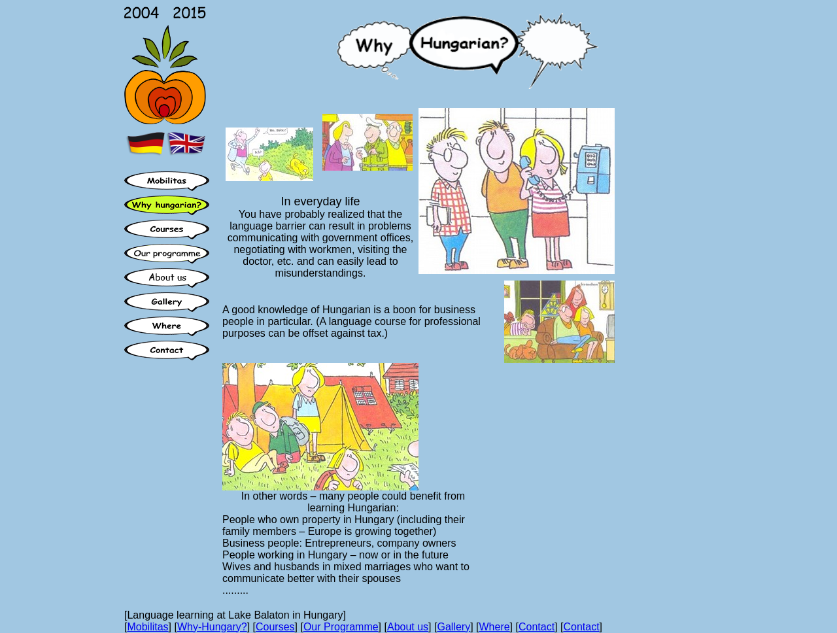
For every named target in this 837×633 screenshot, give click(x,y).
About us (407, 626)
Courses (275, 626)
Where (494, 626)
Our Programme (341, 626)
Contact (537, 626)
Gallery (453, 626)
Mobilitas (147, 626)
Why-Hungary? (212, 626)
